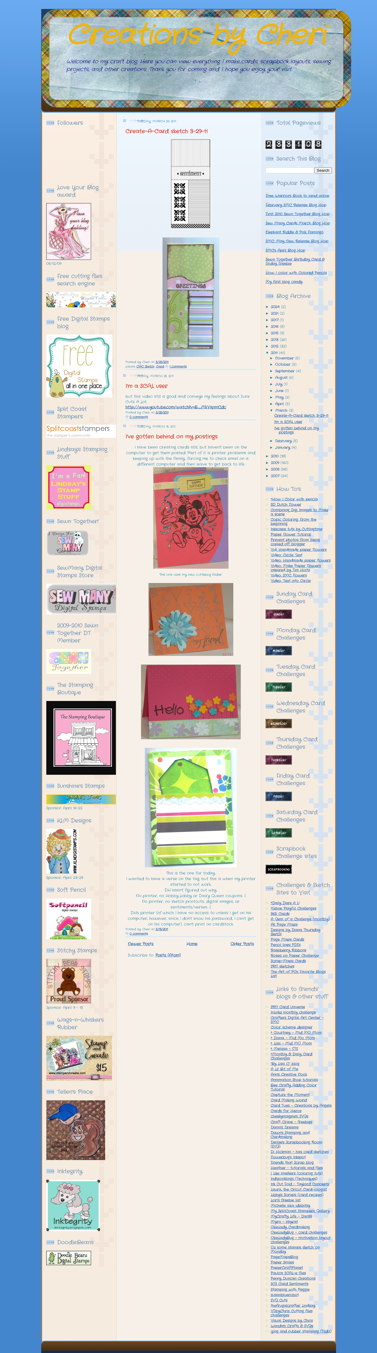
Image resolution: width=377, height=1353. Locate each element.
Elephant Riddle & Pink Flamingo (295, 232)
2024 (276, 307)
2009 (276, 463)
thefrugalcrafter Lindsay (293, 1305)
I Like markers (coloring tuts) (296, 1173)
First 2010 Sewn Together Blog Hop (298, 214)
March (282, 410)
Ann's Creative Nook (289, 1074)
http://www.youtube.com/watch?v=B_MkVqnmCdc (175, 407)
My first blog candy (284, 282)
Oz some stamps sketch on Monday (295, 1249)
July (279, 384)
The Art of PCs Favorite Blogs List (298, 974)
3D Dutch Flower (286, 504)
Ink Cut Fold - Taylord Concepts (300, 1184)
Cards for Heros (286, 1111)
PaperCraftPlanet (287, 1267)
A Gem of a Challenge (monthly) (300, 919)
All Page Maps (284, 924)
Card (160, 366)
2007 (276, 476)
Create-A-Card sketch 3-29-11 (166, 131)
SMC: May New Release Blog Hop (297, 241)
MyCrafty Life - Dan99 (291, 1216)
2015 (275, 333)
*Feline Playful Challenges (293, 908)
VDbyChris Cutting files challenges (291, 1313)
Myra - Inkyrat (284, 1221)
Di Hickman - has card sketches (300, 1152)
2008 (276, 469)
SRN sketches (282, 966)
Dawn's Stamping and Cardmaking (290, 1134)
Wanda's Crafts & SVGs (292, 1326)
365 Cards (280, 914)
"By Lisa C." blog (285, 1063)
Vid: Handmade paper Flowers (299, 549)
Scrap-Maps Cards (288, 961)
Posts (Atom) (168, 955)
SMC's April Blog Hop (285, 250)
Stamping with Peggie (290, 1289)
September (285, 371)
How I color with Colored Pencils (296, 273)
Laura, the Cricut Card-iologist (299, 1189)
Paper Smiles (282, 1262)
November (285, 358)
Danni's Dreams (284, 1127)
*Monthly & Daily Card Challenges (291, 1056)
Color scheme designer (291, 1027)
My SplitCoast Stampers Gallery (300, 1211)
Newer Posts (141, 944)
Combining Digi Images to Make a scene (299, 512)
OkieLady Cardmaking (290, 1227)
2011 (275, 353)
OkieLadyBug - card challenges (299, 1232)
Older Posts (242, 944)
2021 (275, 313)
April (280, 404)
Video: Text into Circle (291, 581)
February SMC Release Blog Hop (296, 205)
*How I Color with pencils (294, 499)
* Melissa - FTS (284, 1049)
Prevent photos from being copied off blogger (295, 542)
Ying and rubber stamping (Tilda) (301, 1331)
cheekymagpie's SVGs (289, 1116)
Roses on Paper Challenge (295, 955)
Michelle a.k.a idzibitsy (290, 1205)
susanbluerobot (285, 1295)
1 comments (178, 366)
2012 (275, 346)
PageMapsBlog (284, 1257)
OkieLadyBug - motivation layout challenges (300, 1240)
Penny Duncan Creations (293, 1278)
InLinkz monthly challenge (293, 1012)
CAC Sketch (145, 366)
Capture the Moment (290, 1095)
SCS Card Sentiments (289, 1284)
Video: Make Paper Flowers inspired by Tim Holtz (296, 568)
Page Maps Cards (287, 939)
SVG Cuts (279, 1300)
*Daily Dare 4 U (285, 903)
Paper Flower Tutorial (291, 534)
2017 (275, 320)
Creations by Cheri (195, 35)
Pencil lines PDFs (286, 945)
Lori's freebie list (286, 1200)
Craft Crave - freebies (291, 1122)
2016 (275, 326)
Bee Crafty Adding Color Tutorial (294, 1087)
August (282, 377)
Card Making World (289, 1100)
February (284, 441)
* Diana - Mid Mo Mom (293, 1038)
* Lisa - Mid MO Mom (291, 1043)
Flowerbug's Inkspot (288, 1157)
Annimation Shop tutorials (294, 1080)
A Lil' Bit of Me (284, 1069)
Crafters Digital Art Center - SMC (297, 1019)
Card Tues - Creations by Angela (301, 1105)
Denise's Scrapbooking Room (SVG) (296, 1144)
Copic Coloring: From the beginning (293, 521)
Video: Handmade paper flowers (301, 560)
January (283, 447)
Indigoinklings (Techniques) (294, 1178)
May (280, 397)
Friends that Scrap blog (292, 1162)
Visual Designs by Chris (292, 1320)
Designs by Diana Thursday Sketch (295, 932)
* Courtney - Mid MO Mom (296, 1032)
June (280, 391)
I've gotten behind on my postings (171, 437)
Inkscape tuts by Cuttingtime (296, 529)
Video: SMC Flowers (289, 575)
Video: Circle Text (286, 555)
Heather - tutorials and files (297, 1168)
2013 (275, 340)
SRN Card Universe (288, 1007)
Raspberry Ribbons (288, 950)
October (283, 364)
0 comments (139, 417)
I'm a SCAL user (146, 386)
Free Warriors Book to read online (297, 196)
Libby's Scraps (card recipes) (297, 1195)
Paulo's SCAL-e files (288, 1273)
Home (191, 944)
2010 (275, 456)
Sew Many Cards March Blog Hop (298, 223)
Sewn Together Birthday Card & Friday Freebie (295, 261)
